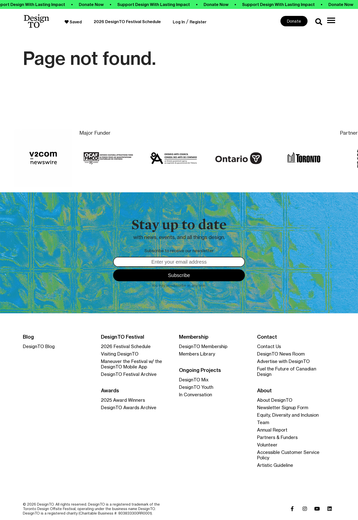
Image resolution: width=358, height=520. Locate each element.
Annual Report (272, 430)
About (264, 390)
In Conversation (195, 394)
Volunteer (267, 444)
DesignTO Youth (196, 387)
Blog (28, 337)
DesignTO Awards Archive (128, 407)
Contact (267, 337)
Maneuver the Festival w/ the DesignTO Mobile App (131, 364)
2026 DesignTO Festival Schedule (127, 21)
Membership (193, 337)
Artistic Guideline (275, 465)
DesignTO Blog (39, 346)
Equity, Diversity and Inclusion (288, 415)
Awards (110, 390)
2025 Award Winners (123, 400)
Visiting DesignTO (119, 354)
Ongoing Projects (200, 370)
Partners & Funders (277, 437)
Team (263, 422)
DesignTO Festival (122, 337)
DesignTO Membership (203, 346)
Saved (73, 21)
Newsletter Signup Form (282, 407)
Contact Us (269, 346)
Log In (179, 21)
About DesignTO (274, 400)
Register (198, 21)
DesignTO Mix (194, 379)
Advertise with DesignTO (283, 361)
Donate (294, 21)
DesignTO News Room (281, 354)
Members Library (197, 354)
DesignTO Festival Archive (129, 374)
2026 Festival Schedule (126, 346)
